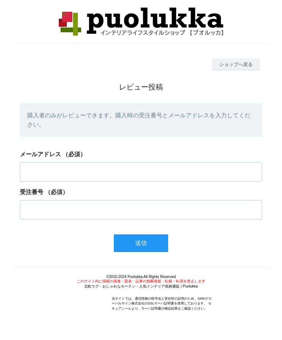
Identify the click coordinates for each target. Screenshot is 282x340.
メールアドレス (40, 154)
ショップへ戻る (236, 64)
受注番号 (31, 192)
